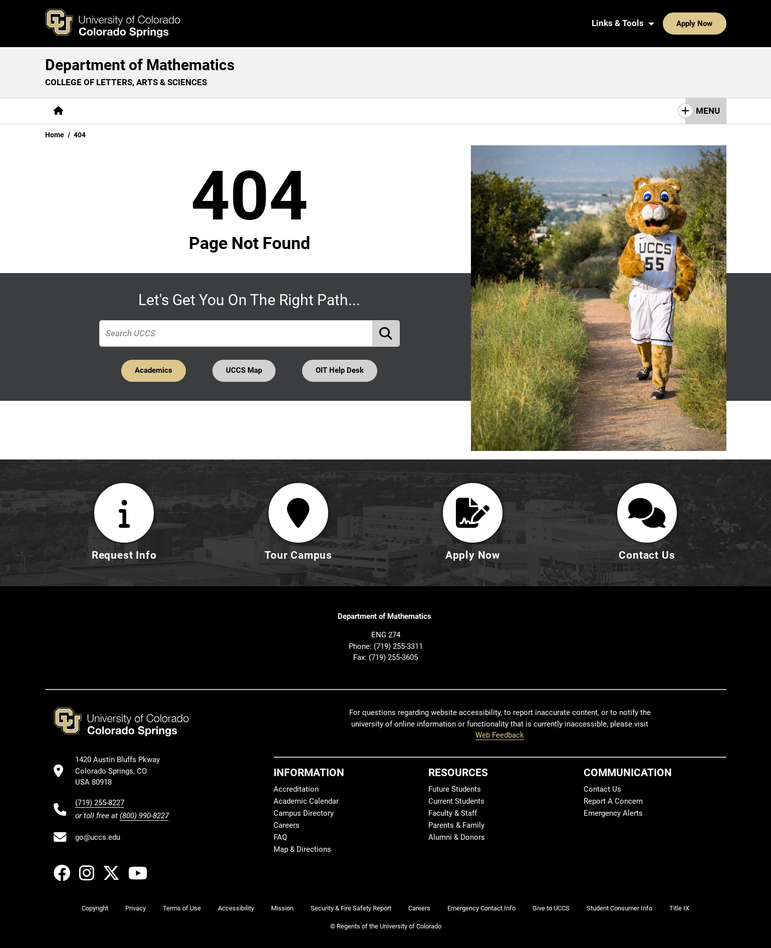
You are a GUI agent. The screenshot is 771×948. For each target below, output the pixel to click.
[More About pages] (99, 111)
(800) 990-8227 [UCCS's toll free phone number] (144, 815)
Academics (153, 370)
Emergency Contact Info (481, 908)
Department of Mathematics (139, 65)
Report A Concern (613, 801)
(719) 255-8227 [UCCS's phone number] (99, 802)
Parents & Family (456, 825)
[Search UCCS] (715, 24)
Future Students (454, 789)
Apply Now (664, 23)
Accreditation (296, 789)
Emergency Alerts (613, 813)
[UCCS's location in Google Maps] (122, 771)
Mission (282, 908)
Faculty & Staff (452, 813)
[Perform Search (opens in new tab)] (386, 333)
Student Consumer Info (619, 908)
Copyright (95, 908)
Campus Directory (304, 813)
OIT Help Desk (340, 370)
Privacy (135, 908)
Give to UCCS (551, 908)
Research (228, 111)
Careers (287, 825)
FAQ (280, 837)
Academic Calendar (306, 801)
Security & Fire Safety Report (351, 908)
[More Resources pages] (290, 111)
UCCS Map (244, 370)
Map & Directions (302, 849)
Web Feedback (499, 735)
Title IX (679, 908)
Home (54, 135)
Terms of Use (182, 908)
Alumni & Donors (456, 837)
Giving (348, 111)
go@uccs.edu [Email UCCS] (97, 837)
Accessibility (236, 908)
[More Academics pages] (164, 111)
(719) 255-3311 (398, 646)
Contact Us (399, 111)
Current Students (456, 801)
